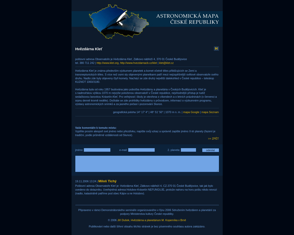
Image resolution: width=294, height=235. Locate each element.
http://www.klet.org (108, 62)
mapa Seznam (210, 112)
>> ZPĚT (213, 138)
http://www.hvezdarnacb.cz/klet (138, 62)
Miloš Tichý (107, 181)
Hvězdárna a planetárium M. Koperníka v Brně (158, 220)
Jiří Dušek (123, 220)
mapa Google (191, 112)
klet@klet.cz (166, 62)
